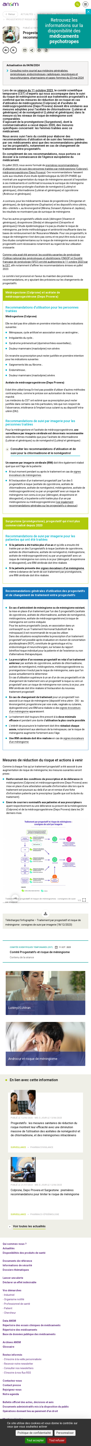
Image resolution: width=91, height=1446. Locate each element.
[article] (45, 993)
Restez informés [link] (12, 1354)
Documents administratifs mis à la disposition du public (36, 1406)
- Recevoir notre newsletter (18, 1363)
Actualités (27, 14)
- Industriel (8, 1294)
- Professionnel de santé (16, 1303)
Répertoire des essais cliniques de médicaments (32, 1325)
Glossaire (8, 1346)
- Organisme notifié (13, 1299)
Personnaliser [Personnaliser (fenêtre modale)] (65, 1433)
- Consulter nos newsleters (18, 1368)
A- (13, 50)
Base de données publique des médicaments (29, 1334)
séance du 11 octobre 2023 (35, 90)
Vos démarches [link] (12, 1290)
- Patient (7, 1308)
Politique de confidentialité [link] (34, 1433)
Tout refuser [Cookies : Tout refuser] (56, 1440)
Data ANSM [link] (9, 1320)
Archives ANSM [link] (12, 1342)
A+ (5, 50)
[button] (77, 4)
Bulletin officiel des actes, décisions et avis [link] (28, 1402)
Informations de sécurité (17, 1265)
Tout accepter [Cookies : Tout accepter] (35, 1440)
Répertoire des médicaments (20, 1329)
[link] (10, 4)
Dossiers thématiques (16, 1269)
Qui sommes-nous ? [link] (15, 1243)
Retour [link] (10, 14)
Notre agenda (11, 1394)
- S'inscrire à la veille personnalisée (22, 1359)
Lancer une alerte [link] (13, 1277)
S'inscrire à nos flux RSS (17, 1372)
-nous (12, 1389)
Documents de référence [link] (17, 1260)
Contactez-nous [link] (12, 1380)
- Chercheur (9, 1312)
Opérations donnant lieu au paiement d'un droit (30, 1411)
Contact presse (12, 1385)
